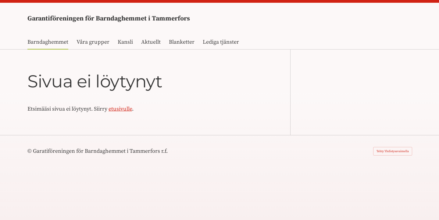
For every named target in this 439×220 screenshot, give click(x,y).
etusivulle (120, 108)
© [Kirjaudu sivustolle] (30, 151)
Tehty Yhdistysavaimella (393, 151)
